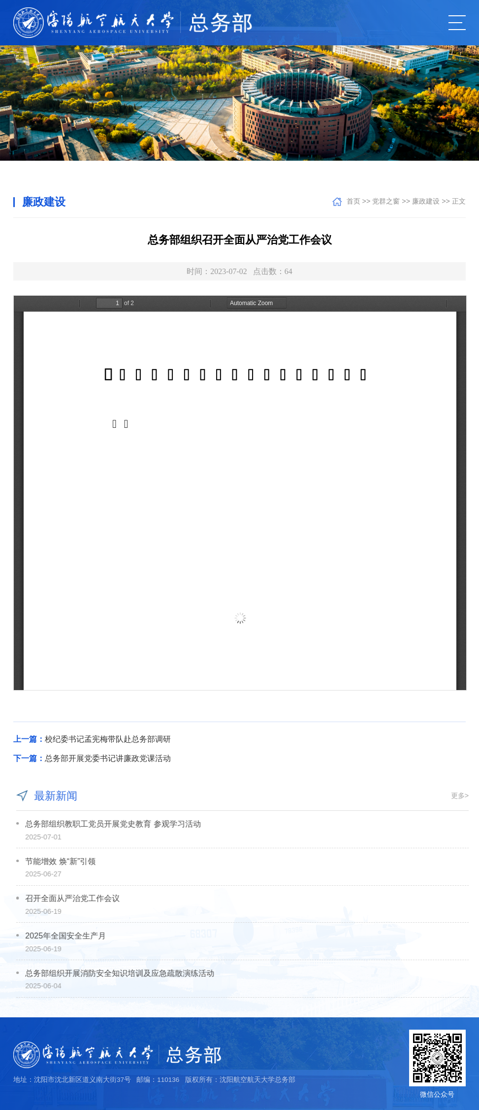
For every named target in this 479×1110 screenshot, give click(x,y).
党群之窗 (386, 201)
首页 (353, 201)
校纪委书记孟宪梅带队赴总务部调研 (92, 739)
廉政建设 (426, 201)
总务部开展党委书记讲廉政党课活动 (92, 758)
